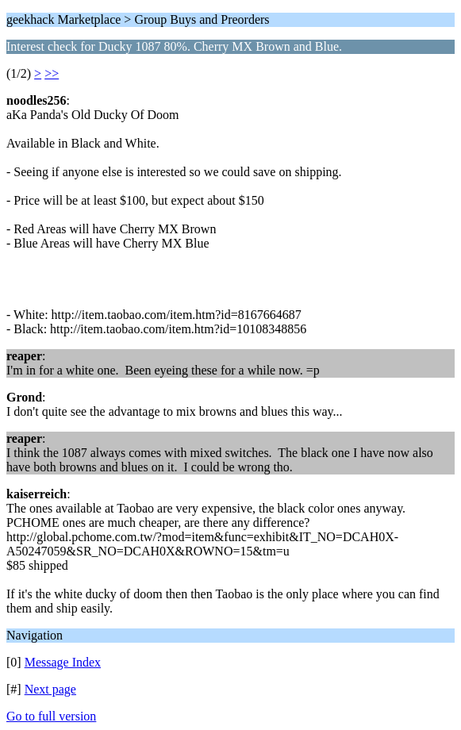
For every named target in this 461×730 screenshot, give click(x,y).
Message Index (63, 662)
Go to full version (51, 716)
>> (51, 73)
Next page (50, 689)
